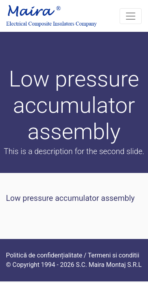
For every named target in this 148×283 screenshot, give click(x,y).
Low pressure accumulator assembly (70, 198)
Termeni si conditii (113, 255)
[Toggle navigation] (131, 16)
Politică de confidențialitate (44, 255)
